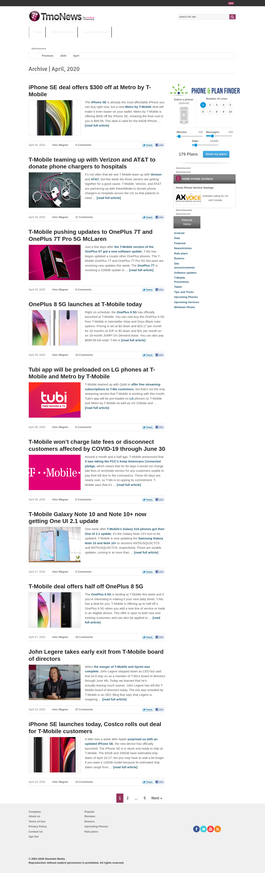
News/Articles (183, 248)
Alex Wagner (60, 144)
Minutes (182, 132)
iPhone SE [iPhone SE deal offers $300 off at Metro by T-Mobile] (98, 102)
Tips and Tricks (184, 292)
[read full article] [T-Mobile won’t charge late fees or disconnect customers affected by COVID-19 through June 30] (129, 484)
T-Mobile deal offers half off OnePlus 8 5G (86, 586)
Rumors (179, 258)
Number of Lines (216, 98)
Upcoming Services (186, 302)
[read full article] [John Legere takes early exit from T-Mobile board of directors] (114, 699)
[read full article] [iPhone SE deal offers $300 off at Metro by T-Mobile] (97, 125)
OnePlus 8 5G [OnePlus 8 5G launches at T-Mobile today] (127, 312)
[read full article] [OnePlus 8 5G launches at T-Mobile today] (133, 340)
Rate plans (181, 253)
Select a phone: (184, 101)
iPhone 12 (77, 40)
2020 (63, 55)
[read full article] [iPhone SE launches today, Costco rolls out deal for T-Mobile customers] (125, 767)
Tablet (178, 286)
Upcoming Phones (95, 32)
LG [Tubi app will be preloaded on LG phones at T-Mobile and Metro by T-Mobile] (131, 398)
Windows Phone (184, 307)
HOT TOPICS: (39, 40)
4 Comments (83, 144)
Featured (180, 243)
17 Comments (84, 217)
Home (38, 32)
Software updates (185, 272)
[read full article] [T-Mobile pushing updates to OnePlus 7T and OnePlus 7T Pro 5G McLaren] (141, 270)
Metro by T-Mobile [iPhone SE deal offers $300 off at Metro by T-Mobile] (138, 107)
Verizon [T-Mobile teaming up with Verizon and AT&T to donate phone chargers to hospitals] (156, 174)
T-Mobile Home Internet (168, 40)
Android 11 (101, 40)
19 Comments (84, 637)
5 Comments (83, 427)
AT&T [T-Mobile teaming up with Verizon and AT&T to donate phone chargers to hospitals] (95, 179)
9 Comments (83, 289)
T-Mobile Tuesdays (131, 40)
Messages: (219, 132)
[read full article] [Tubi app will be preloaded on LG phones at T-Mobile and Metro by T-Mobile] (97, 408)
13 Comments (84, 354)
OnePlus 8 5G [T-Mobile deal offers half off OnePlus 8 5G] (101, 594)
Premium (47, 55)
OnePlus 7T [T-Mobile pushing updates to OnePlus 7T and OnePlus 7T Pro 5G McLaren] (146, 265)
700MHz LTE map (62, 32)
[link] (188, 198)
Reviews (89, 816)
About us (34, 816)
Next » (156, 798)
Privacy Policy (38, 826)
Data (177, 238)
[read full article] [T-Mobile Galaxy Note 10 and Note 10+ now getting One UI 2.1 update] (146, 552)
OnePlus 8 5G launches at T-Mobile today (85, 304)
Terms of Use (37, 821)
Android (179, 233)
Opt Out (34, 836)
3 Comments (83, 571)
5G (57, 40)
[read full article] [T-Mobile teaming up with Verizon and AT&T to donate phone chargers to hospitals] (109, 198)
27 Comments (84, 709)
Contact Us (36, 831)
